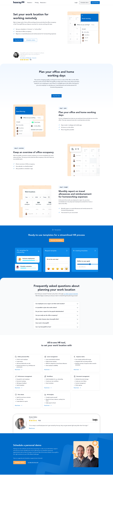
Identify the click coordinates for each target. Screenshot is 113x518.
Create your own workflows (52, 381)
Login (76, 2)
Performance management (25, 376)
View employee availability (52, 365)
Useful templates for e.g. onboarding (54, 379)
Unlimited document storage (81, 379)
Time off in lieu (20, 399)
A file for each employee (22, 359)
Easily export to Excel (51, 403)
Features (30, 2)
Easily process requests (51, 361)
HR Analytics (50, 394)
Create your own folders (80, 381)
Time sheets (21, 394)
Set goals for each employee (23, 379)
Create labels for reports (22, 401)
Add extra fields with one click (23, 363)
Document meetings (21, 381)
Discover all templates (56, 240)
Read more (18, 369)
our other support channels (70, 293)
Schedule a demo (30, 40)
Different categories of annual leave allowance (56, 363)
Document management (82, 376)
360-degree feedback (22, 383)
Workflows (50, 376)
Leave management (52, 356)
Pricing (36, 2)
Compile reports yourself (51, 397)
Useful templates (20, 385)
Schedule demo (84, 2)
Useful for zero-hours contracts (23, 397)
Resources (43, 2)
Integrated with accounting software (83, 361)
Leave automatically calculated (53, 359)
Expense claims (80, 356)
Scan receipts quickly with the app (83, 359)
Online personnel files (23, 356)
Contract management (80, 383)
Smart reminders (49, 383)
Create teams (20, 361)
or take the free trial (33, 462)
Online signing (78, 385)
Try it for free (95, 2)
